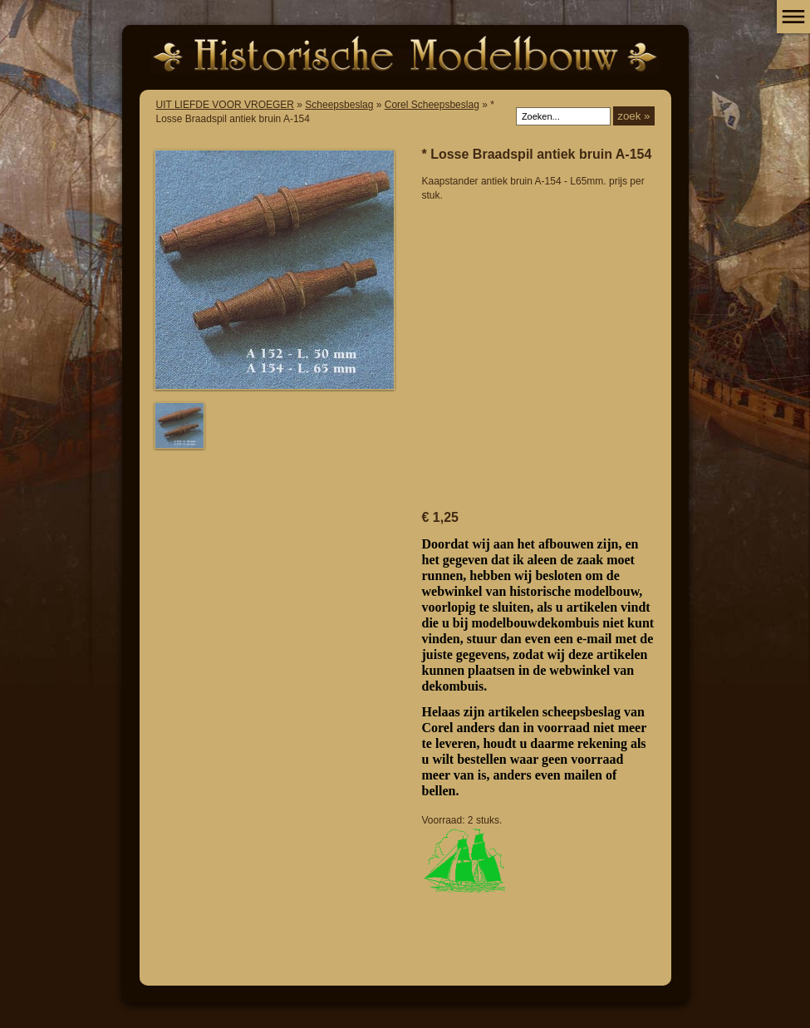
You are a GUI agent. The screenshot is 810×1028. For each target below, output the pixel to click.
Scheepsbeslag (339, 105)
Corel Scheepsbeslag (432, 105)
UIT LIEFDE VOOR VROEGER (225, 105)
